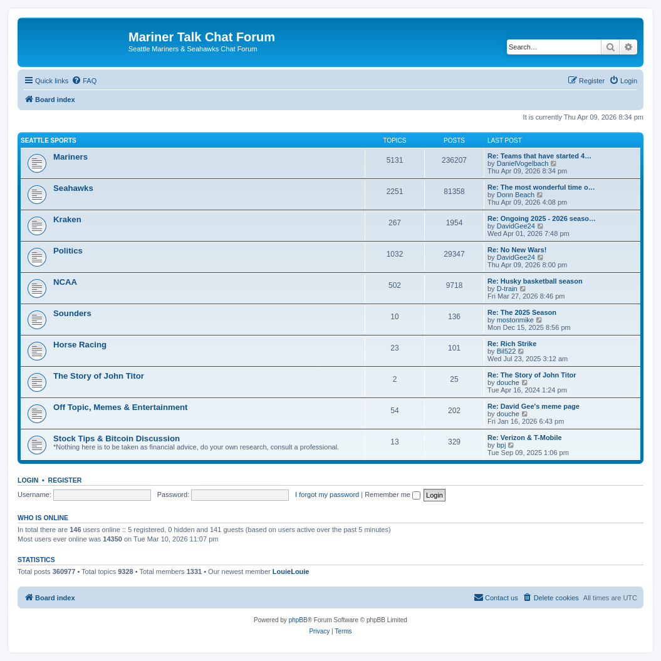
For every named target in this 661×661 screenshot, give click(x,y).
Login (28, 480)
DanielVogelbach (523, 163)
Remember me (392, 494)
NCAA (65, 282)
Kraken (67, 219)
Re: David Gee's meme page (533, 406)
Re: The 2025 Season (521, 312)
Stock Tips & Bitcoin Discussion (116, 438)
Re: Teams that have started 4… (539, 156)
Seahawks (73, 188)
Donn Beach (516, 194)
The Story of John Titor (98, 376)
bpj (501, 445)
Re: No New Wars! (516, 250)
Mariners (70, 156)
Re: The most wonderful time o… (541, 187)
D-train (507, 288)
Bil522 (506, 351)
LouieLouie (291, 571)
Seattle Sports (48, 140)
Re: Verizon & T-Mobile (524, 437)
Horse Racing (80, 344)
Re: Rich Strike (511, 343)
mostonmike (515, 320)
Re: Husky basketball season (535, 281)
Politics (68, 250)
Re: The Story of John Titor (531, 375)
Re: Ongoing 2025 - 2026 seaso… (541, 218)
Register (65, 480)
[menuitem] (83, 80)
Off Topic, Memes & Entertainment (120, 407)
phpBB (298, 620)
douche (508, 382)
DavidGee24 (516, 226)
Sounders (72, 313)
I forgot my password (327, 494)
